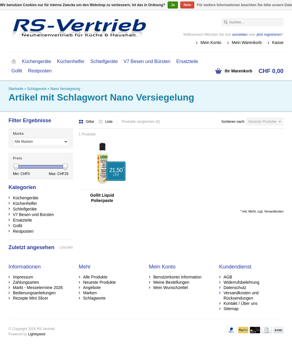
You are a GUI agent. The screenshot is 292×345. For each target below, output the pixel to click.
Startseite (13, 61)
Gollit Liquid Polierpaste (102, 198)
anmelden (240, 35)
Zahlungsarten (26, 282)
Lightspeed (36, 334)
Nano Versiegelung (65, 89)
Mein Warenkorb (247, 42)
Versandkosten (274, 211)
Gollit (16, 70)
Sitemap (231, 308)
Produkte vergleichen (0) (141, 122)
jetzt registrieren (269, 35)
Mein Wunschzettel (170, 287)
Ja (173, 5)
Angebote (92, 287)
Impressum (23, 277)
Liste (105, 122)
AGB (228, 277)
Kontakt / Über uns (240, 303)
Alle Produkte (95, 277)
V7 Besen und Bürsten (146, 61)
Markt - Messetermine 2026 (38, 287)
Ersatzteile (187, 61)
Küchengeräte (36, 61)
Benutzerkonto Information (177, 277)
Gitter (87, 122)
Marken (90, 292)
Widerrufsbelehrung (241, 282)
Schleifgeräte (104, 61)
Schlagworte (37, 89)
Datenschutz (235, 287)
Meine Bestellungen (171, 282)
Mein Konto (210, 42)
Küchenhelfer (71, 61)
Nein (187, 5)
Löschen (66, 247)
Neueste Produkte (99, 282)
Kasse (278, 42)
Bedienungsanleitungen (34, 292)
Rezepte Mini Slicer (30, 298)
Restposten (39, 70)
